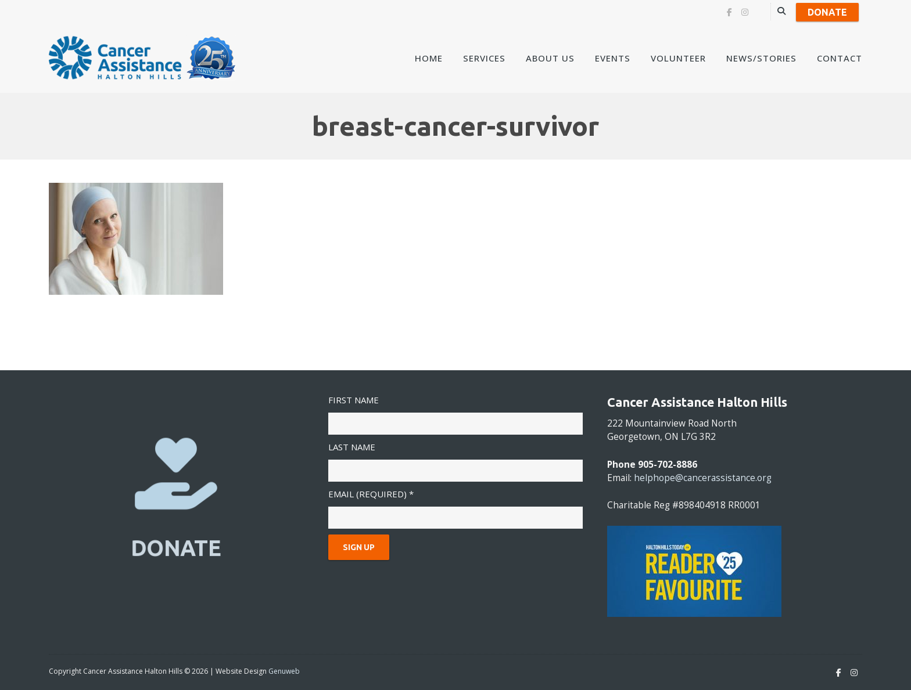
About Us (550, 58)
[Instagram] (745, 12)
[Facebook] (729, 12)
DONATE (176, 547)
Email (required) (371, 494)
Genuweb (284, 671)
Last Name (351, 447)
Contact (839, 58)
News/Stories (761, 58)
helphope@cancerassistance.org (703, 478)
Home (429, 58)
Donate (827, 12)
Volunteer (678, 58)
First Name (353, 400)
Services (484, 58)
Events (612, 58)
